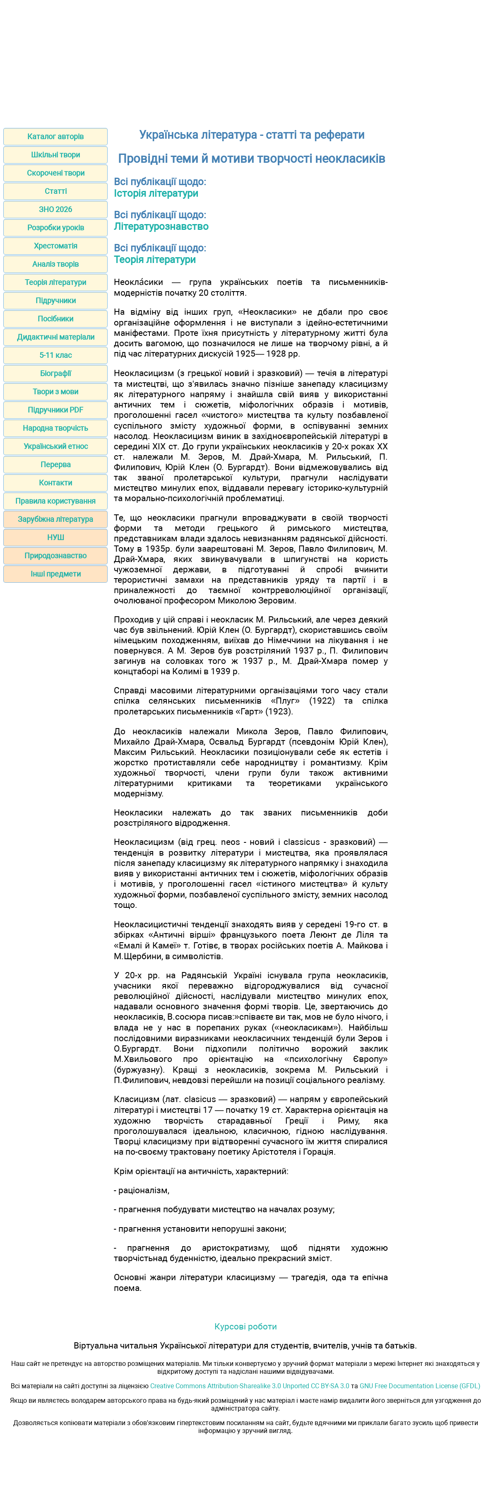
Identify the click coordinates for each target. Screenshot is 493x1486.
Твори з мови (55, 391)
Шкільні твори (55, 154)
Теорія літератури (55, 282)
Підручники (56, 300)
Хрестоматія (55, 245)
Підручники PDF (55, 409)
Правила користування (55, 501)
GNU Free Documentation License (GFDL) (420, 1386)
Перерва (56, 464)
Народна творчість (55, 428)
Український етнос (56, 446)
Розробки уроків (55, 227)
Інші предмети (56, 573)
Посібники (55, 318)
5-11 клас (55, 355)
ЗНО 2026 (55, 209)
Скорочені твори (55, 173)
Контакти (55, 482)
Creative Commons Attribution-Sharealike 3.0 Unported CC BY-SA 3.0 (249, 1386)
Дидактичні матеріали (55, 337)
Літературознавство (161, 226)
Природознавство (55, 555)
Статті (56, 191)
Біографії (55, 373)
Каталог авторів (55, 136)
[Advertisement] (246, 61)
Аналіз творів (55, 264)
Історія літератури (156, 193)
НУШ (55, 537)
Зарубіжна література (55, 519)
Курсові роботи (245, 1326)
